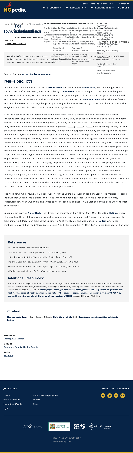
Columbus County (13, 347)
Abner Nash (44, 74)
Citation (124, 42)
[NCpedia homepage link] (15, 7)
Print (103, 42)
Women (20, 338)
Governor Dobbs (92, 99)
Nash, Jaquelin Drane (16, 44)
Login (5, 408)
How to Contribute (11, 399)
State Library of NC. (62, 317)
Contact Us (107, 3)
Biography (9, 355)
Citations (94, 3)
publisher (52, 62)
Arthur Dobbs (29, 74)
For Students (50, 8)
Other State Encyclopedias (45, 395)
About (84, 3)
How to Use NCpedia (12, 404)
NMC (69, 441)
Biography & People (19, 24)
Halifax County (30, 347)
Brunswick (69, 91)
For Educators (74, 8)
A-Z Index (123, 8)
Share (113, 42)
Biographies (10, 338)
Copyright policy (73, 438)
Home (6, 24)
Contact (6, 395)
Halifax (113, 213)
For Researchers (100, 8)
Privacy (36, 399)
